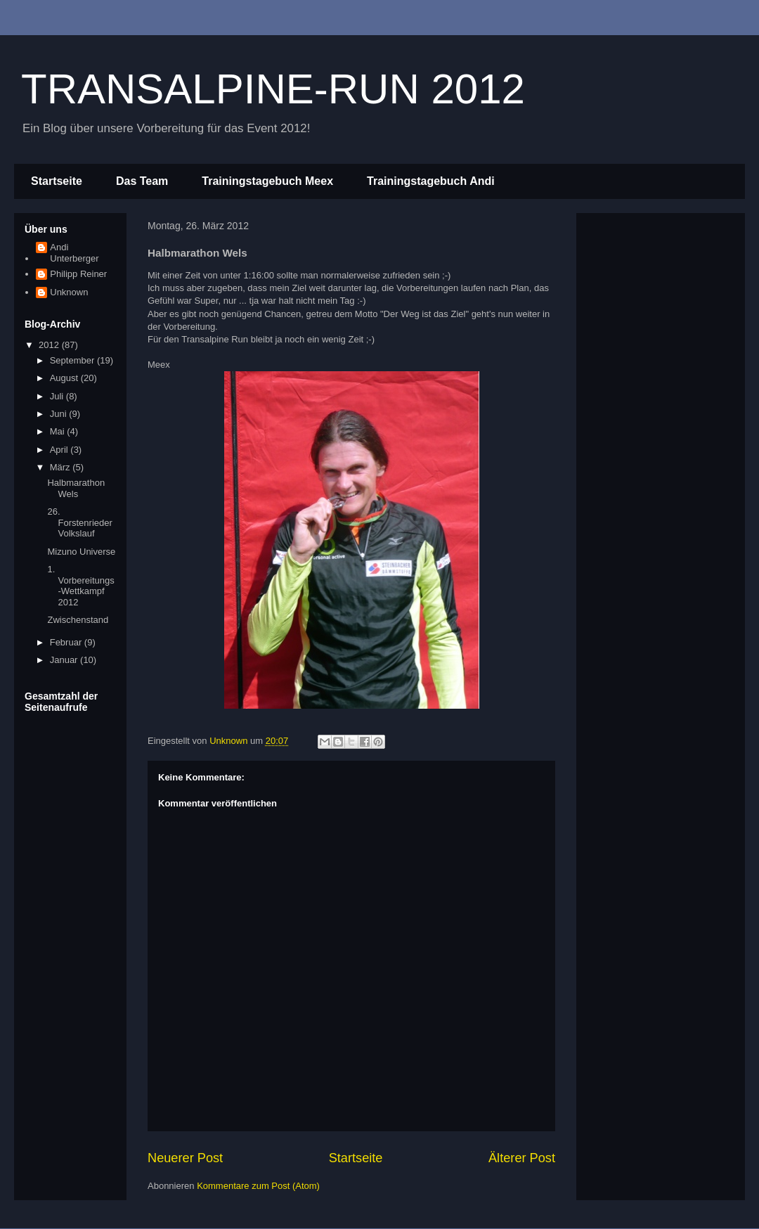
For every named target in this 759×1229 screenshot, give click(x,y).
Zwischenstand (77, 619)
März (61, 467)
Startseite (56, 181)
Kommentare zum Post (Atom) (258, 1185)
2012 (50, 345)
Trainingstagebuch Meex (267, 181)
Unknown (69, 292)
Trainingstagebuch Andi (431, 181)
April (60, 449)
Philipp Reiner (78, 274)
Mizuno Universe (81, 551)
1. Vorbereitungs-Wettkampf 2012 (80, 585)
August (65, 378)
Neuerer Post (185, 1158)
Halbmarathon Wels (76, 488)
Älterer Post (521, 1158)
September (73, 360)
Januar (65, 660)
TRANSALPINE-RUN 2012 (273, 88)
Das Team (142, 181)
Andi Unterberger (74, 253)
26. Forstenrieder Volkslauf (79, 522)
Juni (59, 413)
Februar (67, 642)
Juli (58, 396)
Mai (58, 431)
